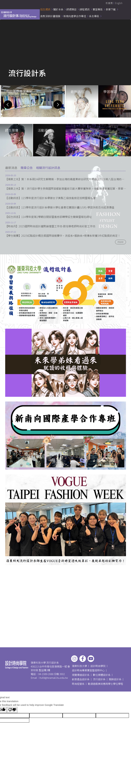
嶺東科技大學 (79, 666)
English (118, 3)
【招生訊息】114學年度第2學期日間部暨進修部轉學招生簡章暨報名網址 (48, 217)
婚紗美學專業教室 (19, 91)
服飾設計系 (115, 679)
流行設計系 (99, 679)
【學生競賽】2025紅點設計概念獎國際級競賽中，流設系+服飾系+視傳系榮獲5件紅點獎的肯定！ (62, 236)
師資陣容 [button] (71, 9)
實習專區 (98, 9)
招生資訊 (45, 9)
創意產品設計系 (81, 679)
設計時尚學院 (98, 666)
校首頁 (109, 3)
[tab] (11, 167)
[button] (8, 104)
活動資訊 (44, 130)
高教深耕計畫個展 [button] (50, 16)
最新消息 (77, 91)
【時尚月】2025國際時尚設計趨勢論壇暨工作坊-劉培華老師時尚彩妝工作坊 (50, 226)
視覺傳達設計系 (81, 675)
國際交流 (77, 130)
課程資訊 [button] (85, 9)
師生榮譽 (11, 130)
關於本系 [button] (58, 9)
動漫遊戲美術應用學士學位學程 (105, 683)
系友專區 (94, 16)
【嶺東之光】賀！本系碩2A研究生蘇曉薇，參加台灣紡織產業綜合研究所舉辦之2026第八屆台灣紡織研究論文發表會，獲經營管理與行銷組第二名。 (65, 179)
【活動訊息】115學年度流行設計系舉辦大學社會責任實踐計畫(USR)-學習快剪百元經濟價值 (59, 207)
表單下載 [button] (111, 9)
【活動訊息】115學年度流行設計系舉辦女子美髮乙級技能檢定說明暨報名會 (50, 198)
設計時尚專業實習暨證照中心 (88, 670)
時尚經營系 (78, 683)
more (120, 241)
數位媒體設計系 (102, 675)
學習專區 (110, 91)
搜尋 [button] (125, 3)
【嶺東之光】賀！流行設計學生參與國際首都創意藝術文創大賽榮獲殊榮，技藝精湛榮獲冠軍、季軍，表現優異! (65, 188)
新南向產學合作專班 (74, 16)
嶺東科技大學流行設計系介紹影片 (15, 57)
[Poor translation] (12, 710)
